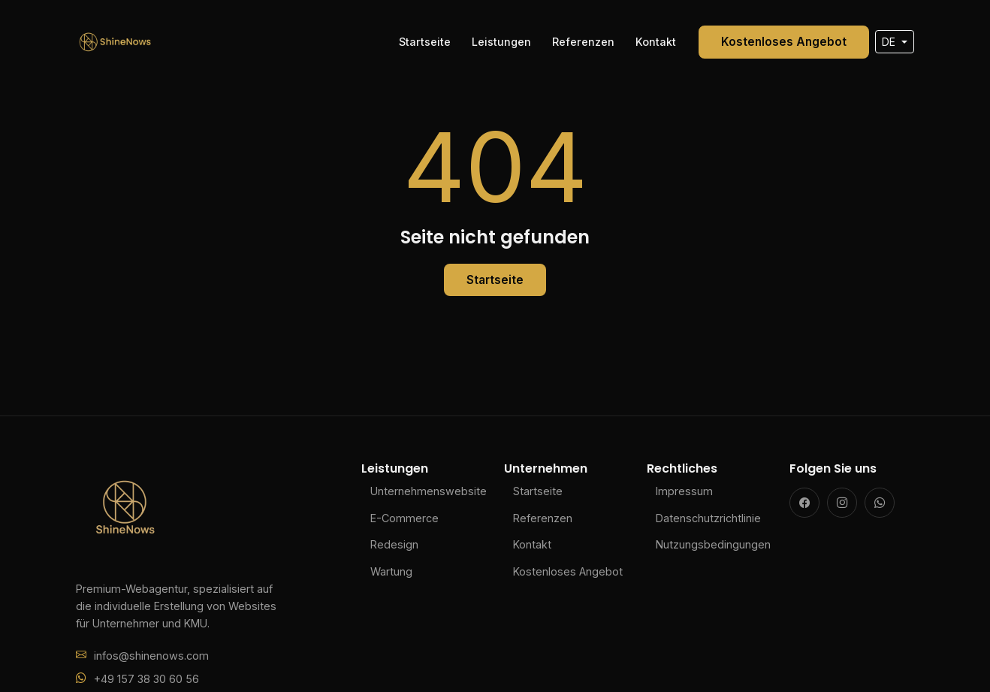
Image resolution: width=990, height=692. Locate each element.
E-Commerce (404, 518)
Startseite (425, 41)
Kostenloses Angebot (784, 42)
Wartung (391, 571)
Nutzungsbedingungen (713, 544)
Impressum (684, 491)
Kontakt (655, 41)
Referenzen (583, 41)
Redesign (394, 544)
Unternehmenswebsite (428, 491)
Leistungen (501, 41)
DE (890, 41)
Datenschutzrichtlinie (708, 518)
